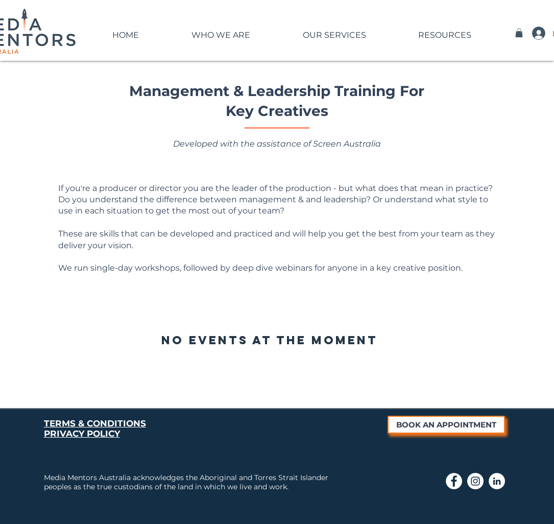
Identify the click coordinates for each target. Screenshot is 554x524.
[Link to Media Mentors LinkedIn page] (497, 481)
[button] (221, 30)
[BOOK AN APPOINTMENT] (446, 425)
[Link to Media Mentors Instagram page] (475, 481)
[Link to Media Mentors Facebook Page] (454, 481)
